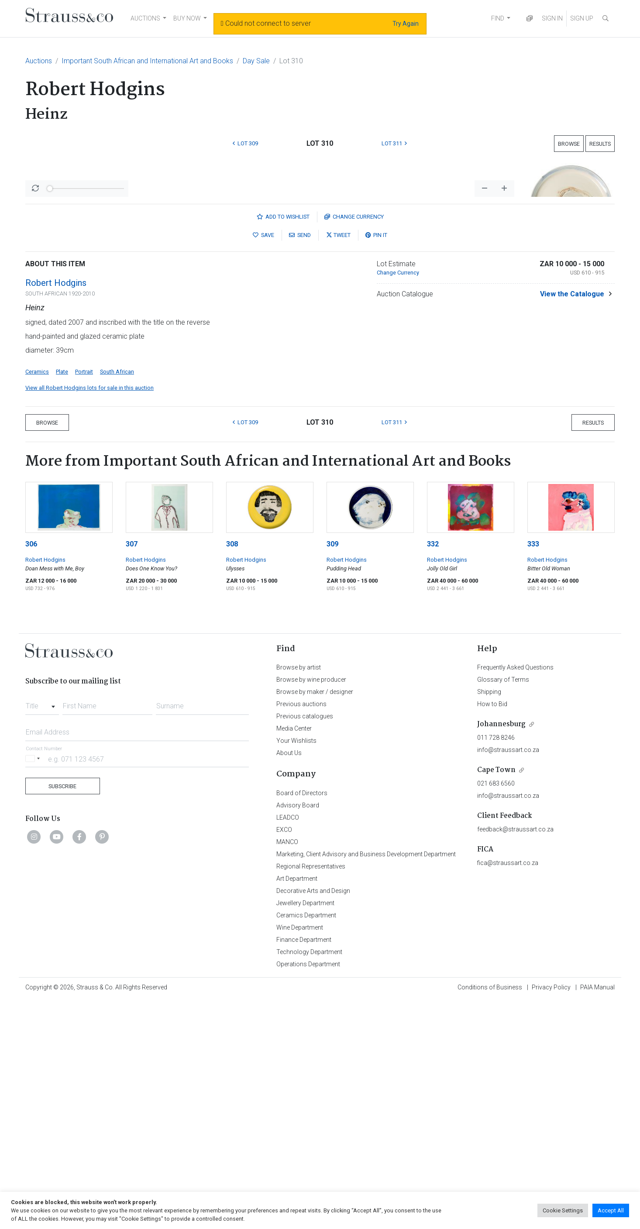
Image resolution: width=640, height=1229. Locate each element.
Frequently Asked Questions (515, 896)
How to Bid (492, 932)
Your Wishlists (296, 969)
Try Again (405, 23)
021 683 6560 (496, 1012)
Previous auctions (301, 932)
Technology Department (309, 1180)
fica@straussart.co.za (507, 1091)
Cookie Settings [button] (563, 1210)
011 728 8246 (496, 966)
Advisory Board (297, 1033)
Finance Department (303, 1168)
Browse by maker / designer (314, 920)
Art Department (296, 1107)
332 (433, 773)
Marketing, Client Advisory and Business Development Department (366, 1082)
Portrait (84, 600)
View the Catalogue (572, 522)
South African (117, 600)
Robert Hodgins (55, 511)
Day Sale (256, 61)
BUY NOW (187, 18)
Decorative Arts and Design (313, 1119)
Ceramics (37, 600)
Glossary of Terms (503, 908)
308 (232, 773)
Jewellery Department (305, 1131)
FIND (497, 18)
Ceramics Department (306, 1143)
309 (332, 773)
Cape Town (496, 998)
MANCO (287, 1070)
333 (533, 773)
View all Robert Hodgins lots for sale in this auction (89, 616)
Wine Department (299, 1156)
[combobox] (42, 932)
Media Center (294, 957)
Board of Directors (301, 1021)
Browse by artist (298, 896)
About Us (289, 981)
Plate (62, 600)
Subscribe (62, 1015)
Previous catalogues (304, 944)
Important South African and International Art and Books (147, 61)
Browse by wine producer (311, 908)
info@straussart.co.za (508, 978)
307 (132, 773)
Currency (354, 445)
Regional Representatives (310, 1095)
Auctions (38, 61)
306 (31, 773)
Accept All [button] (611, 1210)
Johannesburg (501, 952)
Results (600, 144)
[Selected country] (34, 987)
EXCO (284, 1058)
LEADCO (287, 1046)
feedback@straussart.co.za (515, 1057)
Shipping (489, 920)
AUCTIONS (145, 18)
